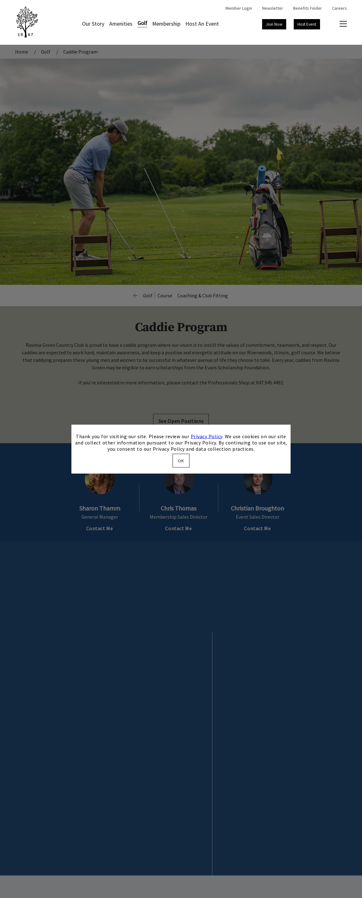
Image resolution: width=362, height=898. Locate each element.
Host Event (306, 24)
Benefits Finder (307, 8)
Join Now (274, 24)
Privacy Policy (206, 436)
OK (181, 461)
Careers (339, 8)
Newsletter (272, 8)
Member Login (238, 8)
